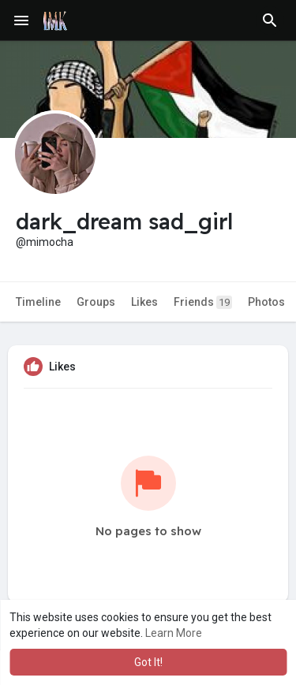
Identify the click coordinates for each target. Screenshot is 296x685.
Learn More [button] (173, 633)
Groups (96, 302)
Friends (203, 302)
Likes (144, 302)
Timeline (38, 302)
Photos (266, 302)
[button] (270, 20)
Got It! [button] (148, 662)
